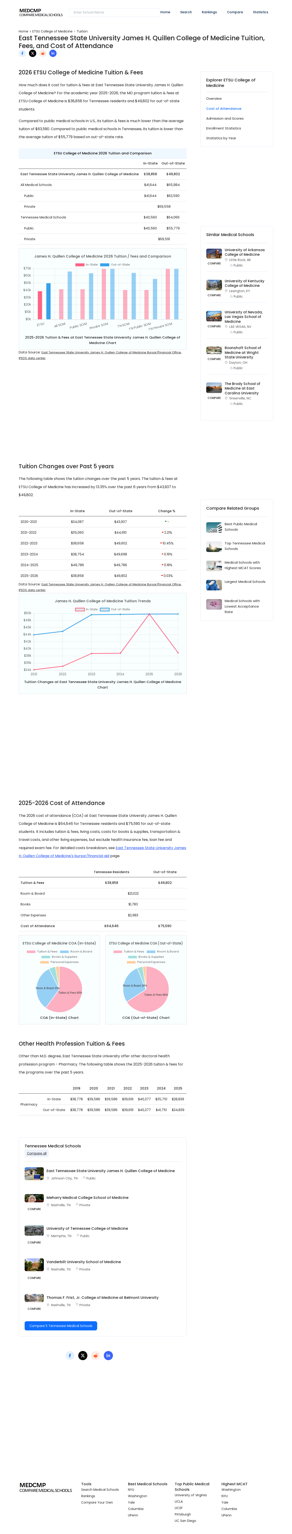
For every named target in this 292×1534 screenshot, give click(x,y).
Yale (131, 1502)
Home (165, 12)
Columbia (135, 1509)
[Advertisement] (103, 415)
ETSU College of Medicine (52, 31)
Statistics (260, 12)
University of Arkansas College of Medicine (245, 252)
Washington (137, 1496)
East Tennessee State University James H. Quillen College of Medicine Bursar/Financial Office (111, 352)
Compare (235, 12)
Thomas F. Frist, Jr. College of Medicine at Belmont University (103, 1297)
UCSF (179, 1508)
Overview (214, 98)
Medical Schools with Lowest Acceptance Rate (242, 606)
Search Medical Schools (100, 1489)
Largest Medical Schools (245, 581)
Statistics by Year (221, 138)
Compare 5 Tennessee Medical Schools (60, 1326)
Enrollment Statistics (223, 128)
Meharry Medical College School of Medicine (87, 1197)
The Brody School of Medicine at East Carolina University (242, 388)
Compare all (37, 1153)
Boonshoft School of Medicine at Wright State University (243, 352)
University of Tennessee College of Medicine (87, 1228)
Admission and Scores (225, 118)
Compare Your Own (97, 1502)
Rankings (209, 12)
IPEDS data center (32, 358)
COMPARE (214, 263)
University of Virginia (191, 1495)
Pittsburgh (183, 1514)
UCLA (179, 1501)
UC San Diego (185, 1520)
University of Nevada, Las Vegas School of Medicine (244, 317)
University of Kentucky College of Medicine (244, 283)
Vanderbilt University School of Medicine (84, 1262)
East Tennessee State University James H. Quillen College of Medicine (111, 1170)
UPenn (133, 1515)
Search (186, 12)
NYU (131, 1489)
